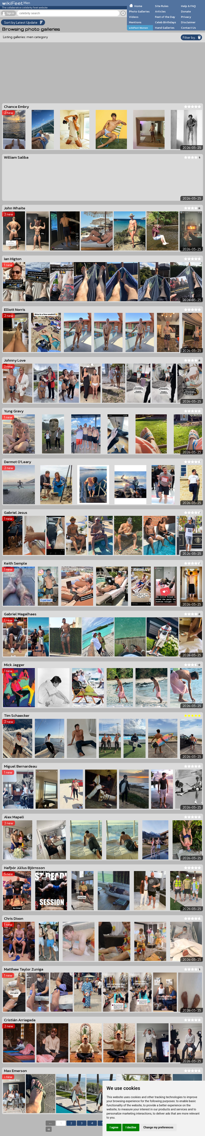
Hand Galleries (164, 27)
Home (138, 6)
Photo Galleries (139, 11)
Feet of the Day (165, 17)
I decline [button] (131, 1127)
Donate (186, 11)
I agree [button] (114, 1127)
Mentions (135, 22)
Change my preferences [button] (158, 1127)
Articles (160, 11)
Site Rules (161, 6)
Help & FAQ (188, 6)
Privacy (186, 17)
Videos (133, 17)
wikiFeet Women (138, 28)
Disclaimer (188, 22)
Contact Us (188, 27)
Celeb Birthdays (165, 22)
